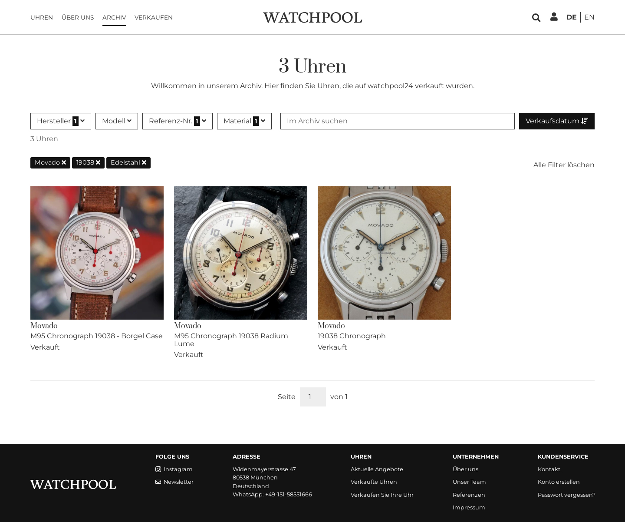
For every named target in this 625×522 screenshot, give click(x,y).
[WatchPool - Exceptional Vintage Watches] (312, 17)
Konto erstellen (559, 482)
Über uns (78, 17)
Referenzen (469, 495)
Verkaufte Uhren (374, 482)
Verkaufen (154, 17)
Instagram (174, 469)
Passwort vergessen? (566, 495)
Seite (287, 397)
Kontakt (549, 469)
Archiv (114, 17)
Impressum (469, 507)
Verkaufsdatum (557, 121)
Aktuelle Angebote (377, 469)
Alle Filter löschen (564, 165)
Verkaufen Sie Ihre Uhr (382, 495)
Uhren (41, 17)
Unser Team (469, 482)
